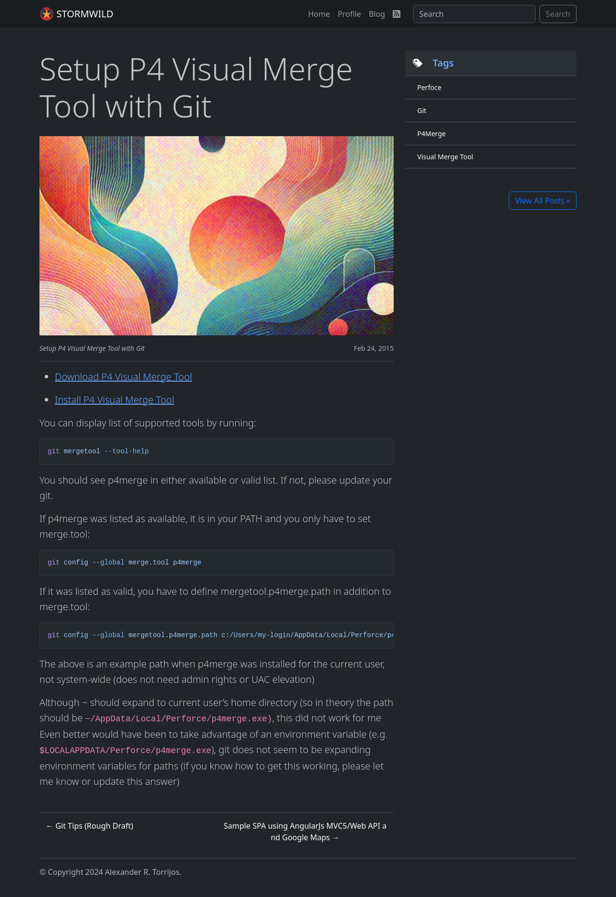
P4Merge (431, 133)
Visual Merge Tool (445, 156)
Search (558, 14)
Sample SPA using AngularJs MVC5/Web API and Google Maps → (305, 831)
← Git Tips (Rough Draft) (89, 825)
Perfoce (429, 87)
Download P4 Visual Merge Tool (123, 376)
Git (421, 110)
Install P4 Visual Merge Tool (114, 399)
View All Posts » (542, 200)
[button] (319, 14)
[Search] (474, 14)
